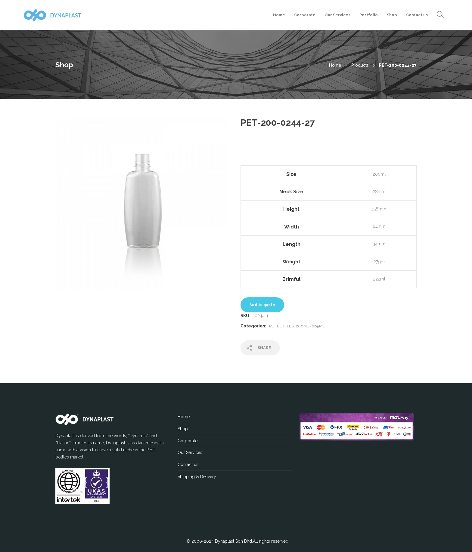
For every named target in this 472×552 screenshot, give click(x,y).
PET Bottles (281, 326)
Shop (392, 15)
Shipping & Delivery (197, 476)
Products (360, 65)
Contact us (417, 15)
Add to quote (262, 305)
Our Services (337, 15)
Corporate (304, 15)
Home (279, 15)
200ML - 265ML (310, 326)
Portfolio (368, 15)
